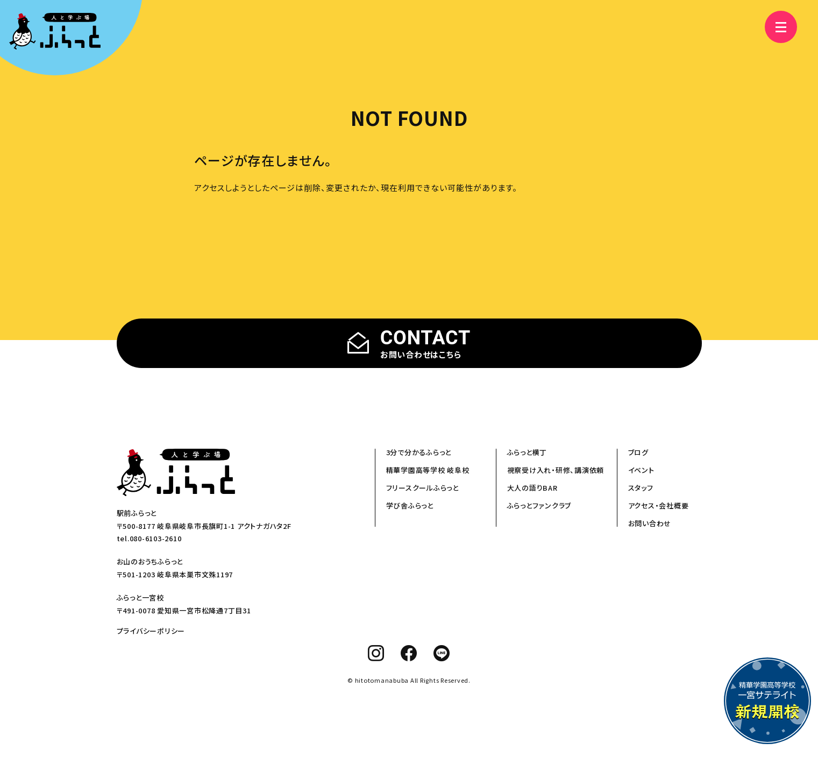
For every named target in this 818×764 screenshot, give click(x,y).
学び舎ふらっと (409, 505)
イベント (641, 470)
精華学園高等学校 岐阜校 (428, 470)
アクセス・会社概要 (658, 505)
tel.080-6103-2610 (149, 538)
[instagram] (376, 653)
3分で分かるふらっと (419, 452)
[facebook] (409, 653)
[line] (441, 653)
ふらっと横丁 (527, 452)
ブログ (638, 452)
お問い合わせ (650, 523)
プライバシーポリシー (151, 631)
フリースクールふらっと (422, 488)
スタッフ (640, 488)
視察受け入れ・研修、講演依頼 (555, 470)
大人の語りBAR (532, 488)
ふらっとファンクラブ (539, 505)
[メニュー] (775, 27)
